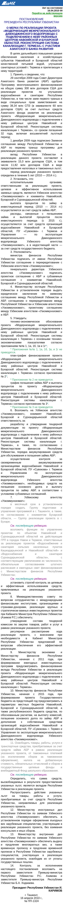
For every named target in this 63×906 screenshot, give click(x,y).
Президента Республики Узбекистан (31, 22)
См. (13, 525)
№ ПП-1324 (31, 901)
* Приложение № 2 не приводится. (31, 379)
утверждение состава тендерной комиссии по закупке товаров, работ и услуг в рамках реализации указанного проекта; (31, 624)
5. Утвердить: (18, 318)
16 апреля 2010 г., (31, 898)
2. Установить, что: (22, 178)
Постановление (31, 19)
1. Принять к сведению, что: (27, 74)
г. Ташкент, (31, 895)
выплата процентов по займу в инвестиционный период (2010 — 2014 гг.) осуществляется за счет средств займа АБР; (31, 207)
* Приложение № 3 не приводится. (31, 407)
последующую (24, 525)
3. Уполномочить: (21, 251)
